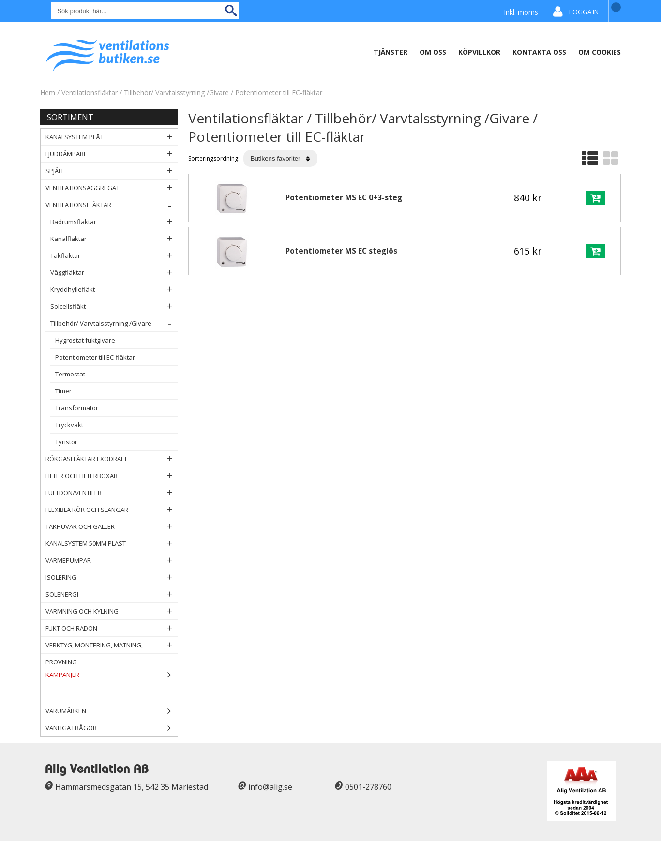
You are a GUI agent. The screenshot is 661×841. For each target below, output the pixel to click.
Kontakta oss (539, 52)
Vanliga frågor (71, 727)
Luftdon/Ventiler (111, 492)
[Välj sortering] (280, 158)
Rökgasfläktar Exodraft (111, 459)
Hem (47, 92)
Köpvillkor (479, 52)
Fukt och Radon (111, 628)
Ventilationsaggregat (111, 188)
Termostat (116, 374)
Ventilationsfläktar (89, 92)
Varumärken (111, 711)
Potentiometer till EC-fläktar (278, 92)
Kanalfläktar (114, 238)
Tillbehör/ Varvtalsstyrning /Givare (176, 92)
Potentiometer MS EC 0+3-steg (343, 198)
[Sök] (145, 10)
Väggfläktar (114, 272)
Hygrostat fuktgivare (116, 340)
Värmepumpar (111, 560)
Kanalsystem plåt (111, 137)
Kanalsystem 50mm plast (111, 543)
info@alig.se (270, 786)
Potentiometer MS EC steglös (341, 251)
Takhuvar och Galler (111, 526)
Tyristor (116, 442)
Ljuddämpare (111, 154)
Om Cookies (599, 52)
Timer (116, 391)
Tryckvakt (116, 425)
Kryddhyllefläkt (114, 289)
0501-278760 (368, 786)
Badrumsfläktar (114, 221)
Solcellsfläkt (114, 306)
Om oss (433, 52)
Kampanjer (111, 674)
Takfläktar (114, 255)
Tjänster (390, 52)
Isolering (111, 577)
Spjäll (111, 171)
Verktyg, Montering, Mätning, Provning (111, 645)
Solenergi (111, 594)
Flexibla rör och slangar (111, 509)
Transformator (116, 408)
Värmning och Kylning (111, 611)
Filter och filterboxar (111, 475)
